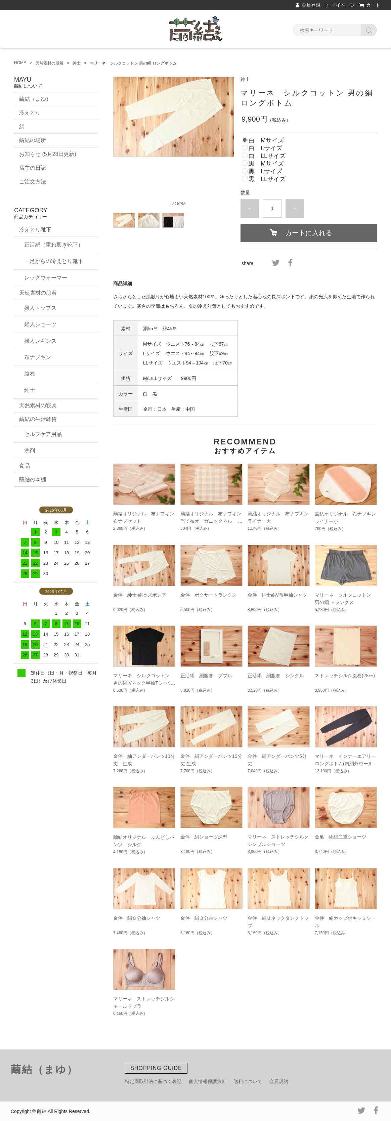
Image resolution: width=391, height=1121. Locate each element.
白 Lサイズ (265, 148)
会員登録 (311, 5)
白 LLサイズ (267, 156)
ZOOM (179, 203)
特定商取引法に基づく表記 (153, 1081)
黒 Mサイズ (266, 164)
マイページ (343, 5)
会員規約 (278, 1081)
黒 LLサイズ (267, 179)
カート (373, 5)
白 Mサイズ (266, 140)
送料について (248, 1081)
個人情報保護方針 (207, 1081)
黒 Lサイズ (265, 171)
